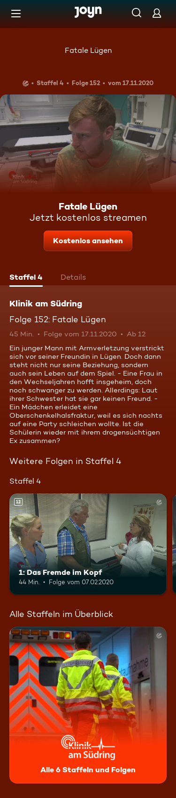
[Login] (156, 13)
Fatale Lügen (88, 50)
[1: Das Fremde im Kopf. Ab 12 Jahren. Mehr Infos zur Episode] (88, 544)
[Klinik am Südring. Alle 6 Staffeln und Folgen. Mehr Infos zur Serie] (88, 705)
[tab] (26, 278)
